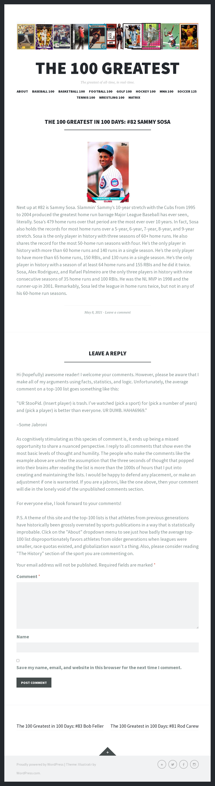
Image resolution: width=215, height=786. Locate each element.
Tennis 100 (86, 97)
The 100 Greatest (107, 68)
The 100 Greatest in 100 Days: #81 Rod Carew (154, 726)
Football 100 (100, 91)
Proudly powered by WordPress (40, 764)
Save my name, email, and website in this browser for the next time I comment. (99, 667)
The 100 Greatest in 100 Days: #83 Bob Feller (60, 726)
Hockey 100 (146, 91)
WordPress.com (28, 773)
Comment (28, 576)
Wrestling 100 (111, 97)
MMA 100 (166, 91)
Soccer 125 (187, 91)
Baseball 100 (43, 91)
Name (22, 637)
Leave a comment (118, 312)
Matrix (134, 97)
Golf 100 (124, 91)
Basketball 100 (71, 91)
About (22, 91)
